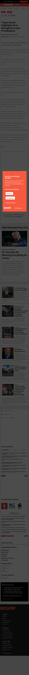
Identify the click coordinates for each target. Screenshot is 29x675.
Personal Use (10, 198)
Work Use (9, 193)
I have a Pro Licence (11, 202)
